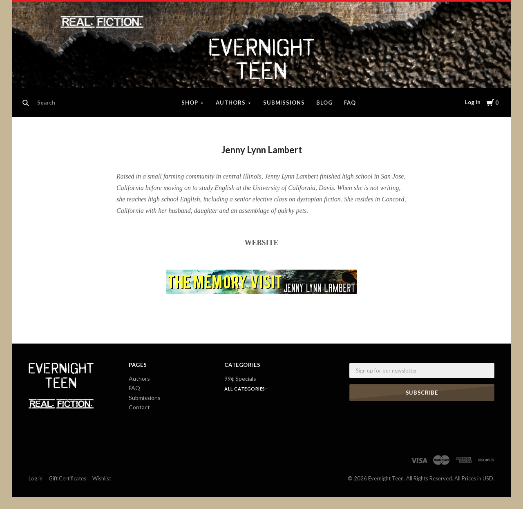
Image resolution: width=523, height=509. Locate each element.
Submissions (284, 102)
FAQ (350, 102)
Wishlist (101, 478)
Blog (324, 102)
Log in (473, 102)
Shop (189, 102)
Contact (139, 407)
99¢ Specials (240, 378)
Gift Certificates (67, 478)
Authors (231, 102)
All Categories (245, 388)
